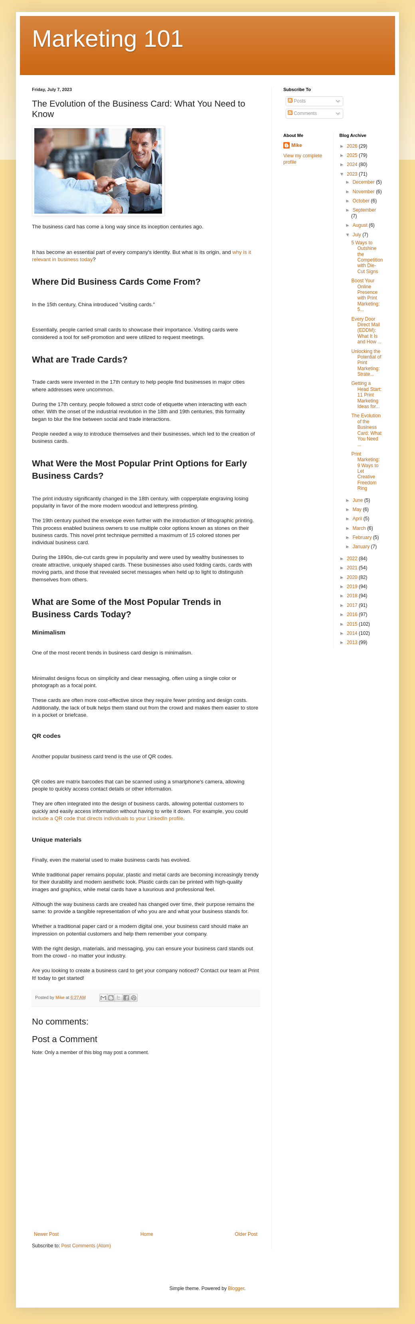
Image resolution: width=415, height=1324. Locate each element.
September (364, 210)
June (358, 500)
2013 (353, 642)
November (364, 191)
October (361, 201)
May (357, 509)
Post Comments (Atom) (86, 1246)
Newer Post (46, 1234)
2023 (353, 174)
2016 (353, 614)
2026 (353, 146)
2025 (353, 155)
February (362, 537)
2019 (353, 586)
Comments (302, 113)
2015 (353, 624)
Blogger (236, 1288)
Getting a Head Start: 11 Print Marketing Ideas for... (366, 395)
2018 (353, 596)
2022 (353, 558)
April (357, 518)
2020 (353, 577)
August (360, 225)
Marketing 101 (108, 38)
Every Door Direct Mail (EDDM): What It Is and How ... (366, 330)
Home (146, 1234)
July (357, 235)
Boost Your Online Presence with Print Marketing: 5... (365, 295)
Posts (297, 101)
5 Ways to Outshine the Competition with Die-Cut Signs (367, 257)
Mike (296, 145)
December (364, 182)
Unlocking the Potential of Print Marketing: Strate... (366, 363)
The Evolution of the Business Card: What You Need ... (366, 430)
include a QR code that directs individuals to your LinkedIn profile (107, 818)
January (361, 546)
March (359, 528)
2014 (353, 633)
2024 (353, 164)
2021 (353, 568)
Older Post (246, 1234)
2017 (353, 605)
